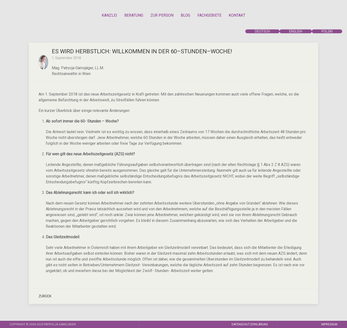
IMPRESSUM (329, 324)
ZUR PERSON (162, 15)
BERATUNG (133, 15)
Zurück (45, 296)
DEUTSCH (262, 31)
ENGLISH (295, 31)
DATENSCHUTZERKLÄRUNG (250, 324)
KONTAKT (237, 15)
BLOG (185, 15)
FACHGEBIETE (209, 15)
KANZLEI (109, 15)
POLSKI (327, 31)
